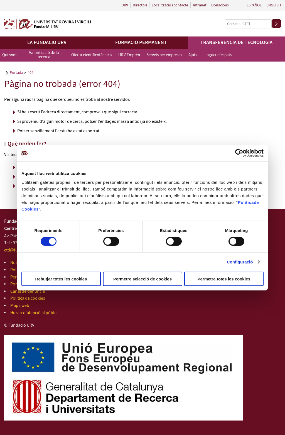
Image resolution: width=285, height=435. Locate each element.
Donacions (220, 5)
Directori (140, 5)
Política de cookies (27, 298)
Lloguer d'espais (217, 55)
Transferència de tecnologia (236, 42)
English (273, 5)
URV (124, 5)
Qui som (9, 55)
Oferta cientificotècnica (91, 55)
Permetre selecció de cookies (142, 278)
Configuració (240, 262)
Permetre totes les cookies (223, 278)
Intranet (200, 5)
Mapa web (19, 306)
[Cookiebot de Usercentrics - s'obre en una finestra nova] (239, 153)
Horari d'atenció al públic (33, 313)
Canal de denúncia (27, 291)
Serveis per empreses (164, 55)
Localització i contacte (170, 5)
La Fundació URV (47, 42)
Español (254, 5)
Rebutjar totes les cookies (61, 278)
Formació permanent (141, 42)
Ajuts (192, 55)
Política (246, 202)
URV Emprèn (129, 55)
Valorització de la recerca (44, 55)
